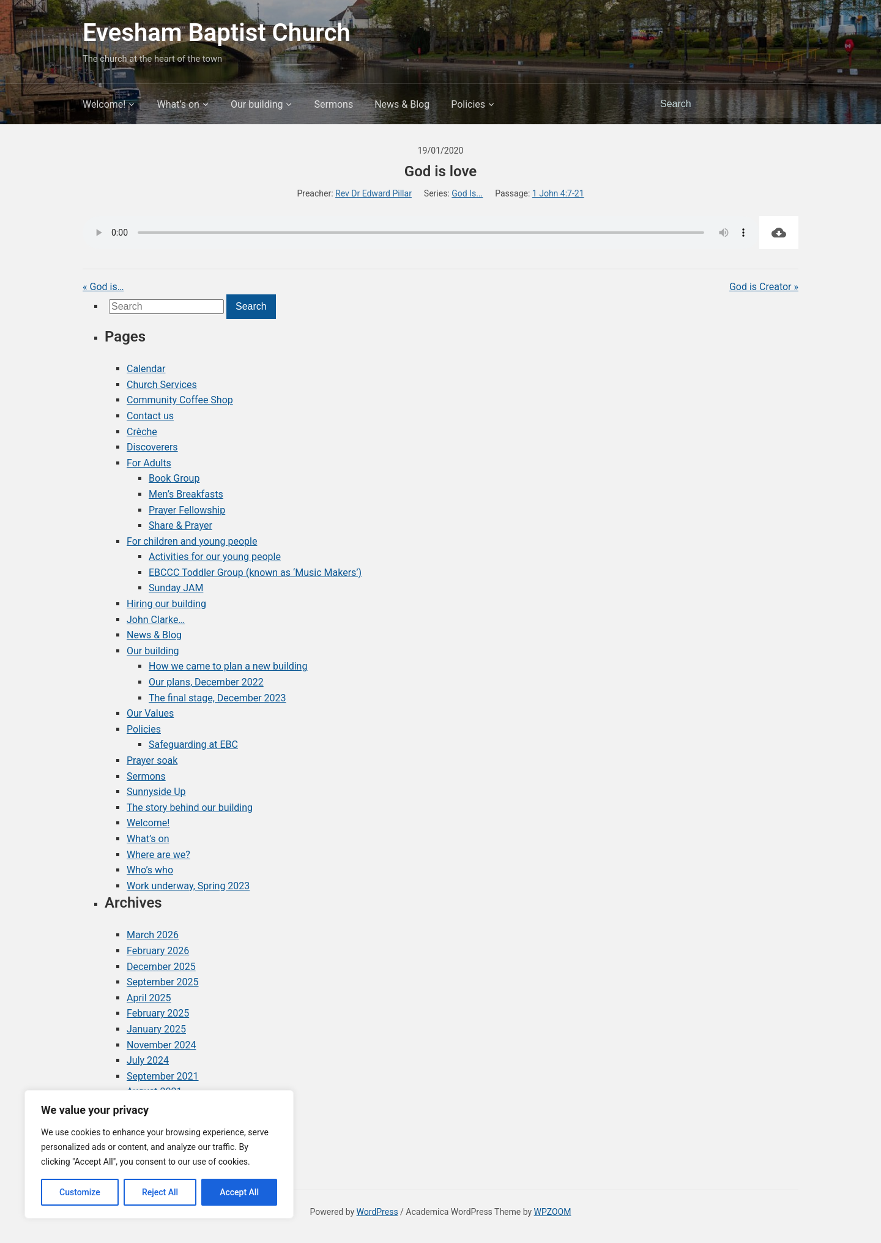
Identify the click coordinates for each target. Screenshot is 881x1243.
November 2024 (161, 1045)
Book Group (174, 478)
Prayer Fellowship (187, 510)
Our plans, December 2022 (206, 682)
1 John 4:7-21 (558, 193)
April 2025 (149, 998)
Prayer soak (152, 760)
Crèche (142, 432)
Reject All (160, 1192)
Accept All (239, 1192)
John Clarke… (156, 619)
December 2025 (161, 966)
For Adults (149, 463)
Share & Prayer (180, 525)
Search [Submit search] (783, 104)
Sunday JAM (176, 588)
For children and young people (192, 541)
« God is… (103, 287)
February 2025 (158, 1013)
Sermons (333, 104)
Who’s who (150, 870)
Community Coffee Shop (180, 400)
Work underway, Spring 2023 (188, 886)
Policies (468, 104)
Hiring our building (166, 604)
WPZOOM (552, 1212)
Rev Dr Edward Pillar (373, 193)
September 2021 (163, 1076)
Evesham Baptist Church (217, 32)
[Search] (715, 104)
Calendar (146, 369)
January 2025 (156, 1029)
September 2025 (163, 982)
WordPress (377, 1212)
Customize (79, 1192)
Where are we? (158, 854)
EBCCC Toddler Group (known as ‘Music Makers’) (255, 572)
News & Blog (401, 104)
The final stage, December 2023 (217, 698)
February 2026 (158, 951)
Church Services (162, 384)
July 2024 (148, 1060)
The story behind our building (190, 807)
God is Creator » (763, 287)
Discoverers (152, 447)
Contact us (150, 416)
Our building (257, 104)
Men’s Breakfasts (186, 494)
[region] (159, 1154)
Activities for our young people (215, 556)
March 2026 (153, 935)
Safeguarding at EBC (193, 744)
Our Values (150, 713)
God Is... (467, 193)
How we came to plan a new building (228, 666)
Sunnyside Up (156, 791)
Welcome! (104, 104)
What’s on (178, 104)
